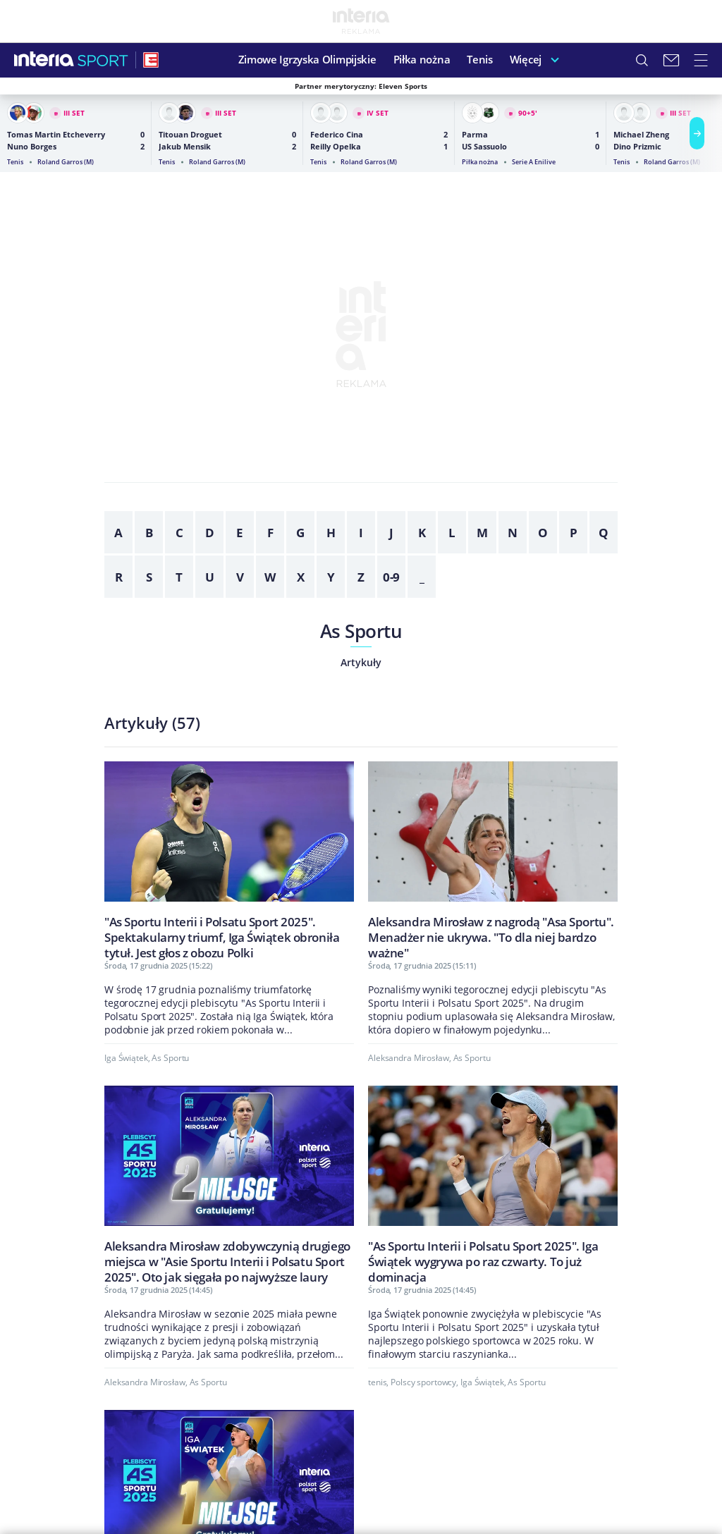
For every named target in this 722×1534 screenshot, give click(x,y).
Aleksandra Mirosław (408, 1058)
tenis (377, 1382)
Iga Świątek (126, 1058)
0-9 (391, 577)
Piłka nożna (422, 59)
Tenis (480, 59)
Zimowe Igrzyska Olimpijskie (307, 59)
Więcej (526, 59)
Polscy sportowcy (423, 1382)
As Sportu (361, 631)
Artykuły (361, 662)
